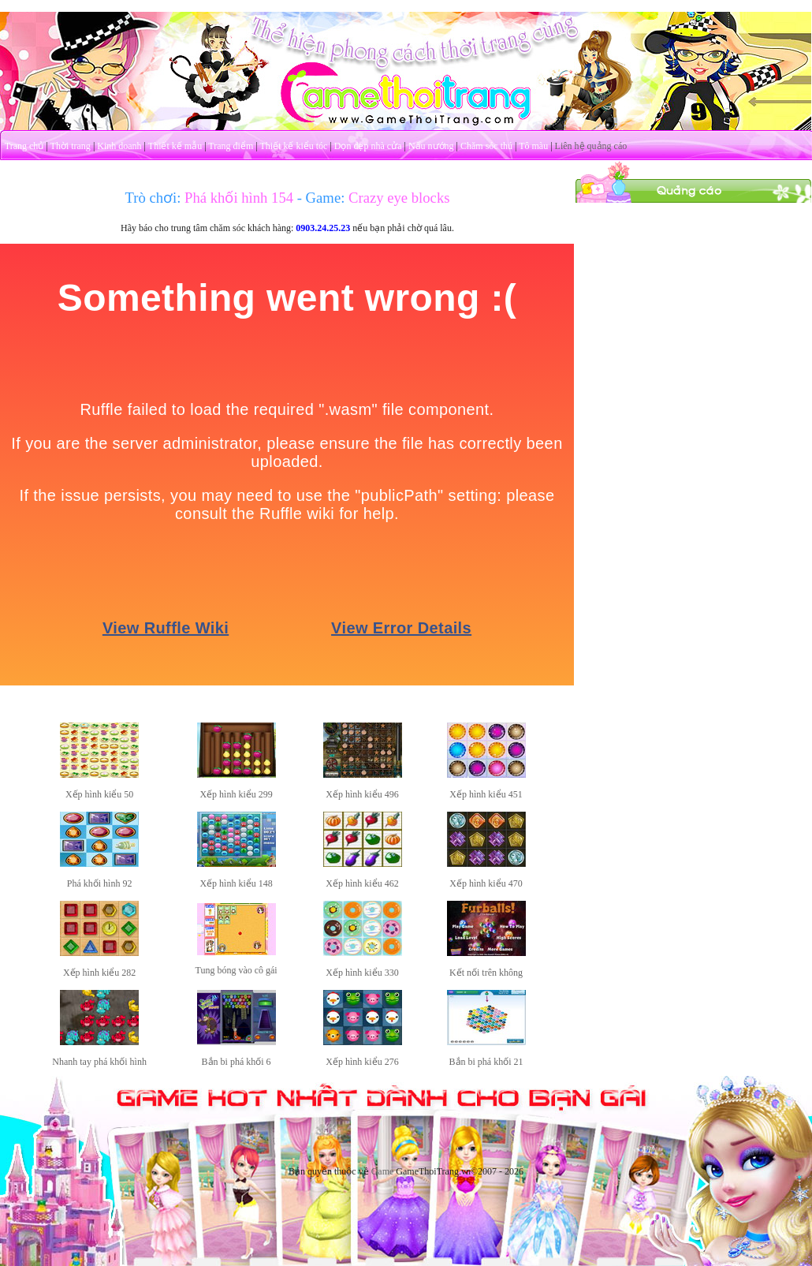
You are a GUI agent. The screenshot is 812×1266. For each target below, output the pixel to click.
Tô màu (533, 145)
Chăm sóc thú (486, 145)
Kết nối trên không (486, 972)
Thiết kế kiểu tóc (293, 145)
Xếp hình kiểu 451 (485, 794)
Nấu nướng (431, 145)
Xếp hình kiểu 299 (235, 794)
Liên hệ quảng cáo (591, 145)
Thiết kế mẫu (175, 145)
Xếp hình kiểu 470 (485, 883)
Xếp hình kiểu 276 (362, 1061)
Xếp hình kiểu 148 (235, 883)
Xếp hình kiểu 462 (362, 883)
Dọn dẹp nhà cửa (368, 145)
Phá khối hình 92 (99, 883)
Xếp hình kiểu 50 (99, 794)
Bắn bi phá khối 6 (236, 1061)
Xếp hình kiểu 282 (99, 972)
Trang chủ (24, 145)
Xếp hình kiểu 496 (362, 794)
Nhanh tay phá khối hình (99, 1061)
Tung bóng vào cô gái (236, 970)
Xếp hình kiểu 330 (362, 972)
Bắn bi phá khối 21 (486, 1061)
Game (382, 1171)
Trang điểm (230, 145)
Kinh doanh (119, 145)
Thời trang (70, 145)
